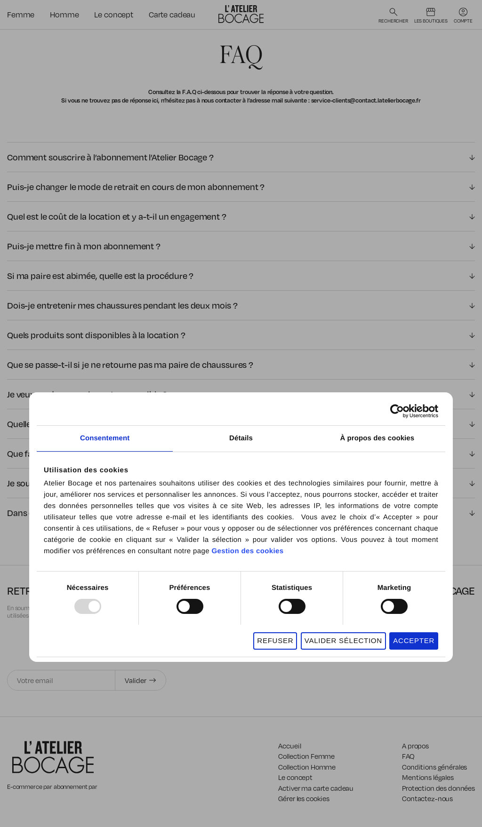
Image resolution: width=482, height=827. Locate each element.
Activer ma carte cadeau (315, 788)
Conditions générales (434, 767)
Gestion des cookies (247, 551)
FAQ (408, 756)
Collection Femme (306, 756)
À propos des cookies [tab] (377, 438)
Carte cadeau (172, 14)
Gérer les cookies (303, 798)
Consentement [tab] (104, 438)
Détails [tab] (241, 438)
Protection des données (438, 788)
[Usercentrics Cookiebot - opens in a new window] (397, 411)
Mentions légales (428, 777)
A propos (415, 745)
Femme (20, 14)
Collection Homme (307, 767)
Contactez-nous (427, 798)
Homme (64, 14)
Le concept (113, 14)
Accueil (289, 745)
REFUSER (275, 640)
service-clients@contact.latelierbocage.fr (366, 100)
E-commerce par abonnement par (53, 786)
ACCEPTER (413, 640)
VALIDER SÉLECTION (343, 640)
